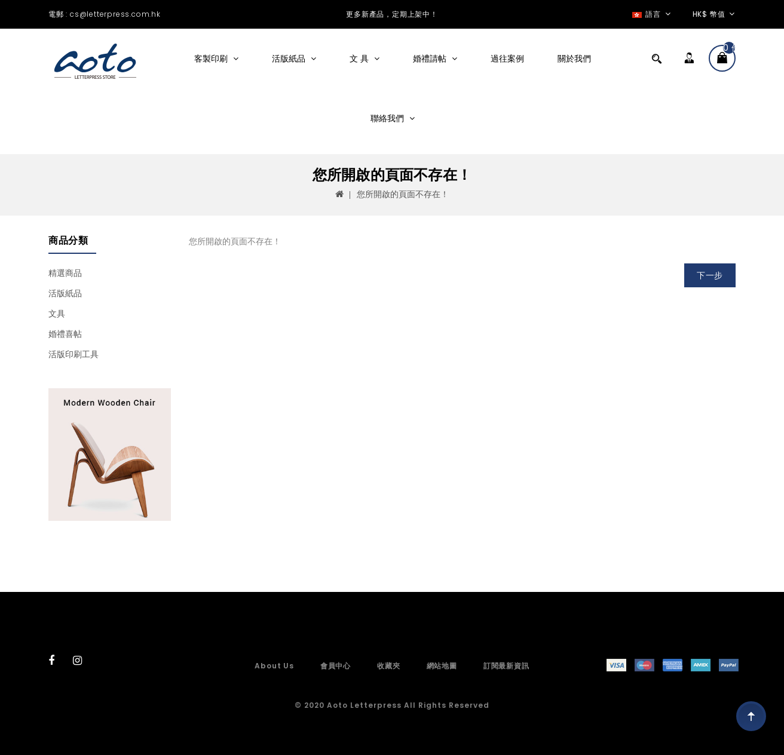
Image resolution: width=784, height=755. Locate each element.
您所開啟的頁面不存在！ (403, 194)
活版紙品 (290, 59)
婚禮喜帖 (65, 334)
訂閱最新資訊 (506, 666)
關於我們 (574, 59)
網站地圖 (442, 666)
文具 (56, 314)
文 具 (360, 59)
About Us (274, 666)
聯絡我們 (388, 118)
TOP (751, 716)
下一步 (710, 275)
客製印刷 (212, 59)
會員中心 (335, 666)
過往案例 (507, 59)
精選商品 (65, 273)
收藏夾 (388, 666)
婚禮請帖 (431, 59)
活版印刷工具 (73, 354)
